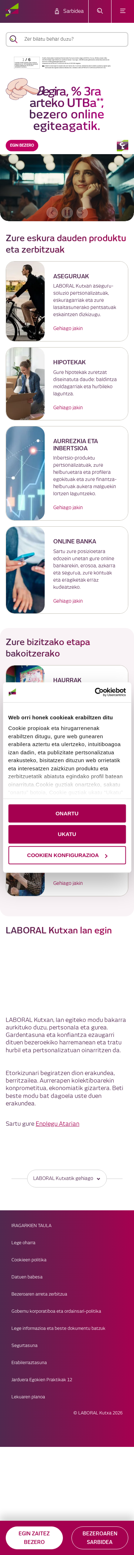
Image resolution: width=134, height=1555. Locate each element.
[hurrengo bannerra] (82, 212)
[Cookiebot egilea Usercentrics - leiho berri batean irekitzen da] (95, 692)
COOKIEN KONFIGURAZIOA (67, 855)
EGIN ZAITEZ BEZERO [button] (34, 1538)
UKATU (67, 834)
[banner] (67, 137)
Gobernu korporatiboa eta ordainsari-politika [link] (56, 1311)
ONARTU (66, 813)
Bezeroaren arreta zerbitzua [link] (39, 1294)
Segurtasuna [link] (24, 1346)
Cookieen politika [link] (28, 1260)
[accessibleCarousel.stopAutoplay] (67, 212)
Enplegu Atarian (57, 1124)
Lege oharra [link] (23, 1243)
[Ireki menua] (122, 11)
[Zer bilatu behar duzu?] (73, 39)
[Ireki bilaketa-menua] (100, 11)
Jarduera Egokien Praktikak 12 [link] (41, 1380)
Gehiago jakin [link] (68, 328)
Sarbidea (73, 11)
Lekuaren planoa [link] (28, 1397)
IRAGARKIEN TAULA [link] (31, 1226)
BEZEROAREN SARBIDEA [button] (100, 1538)
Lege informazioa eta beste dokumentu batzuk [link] (58, 1329)
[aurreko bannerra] (52, 212)
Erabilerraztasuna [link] (29, 1363)
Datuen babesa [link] (27, 1277)
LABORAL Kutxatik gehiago (67, 1178)
